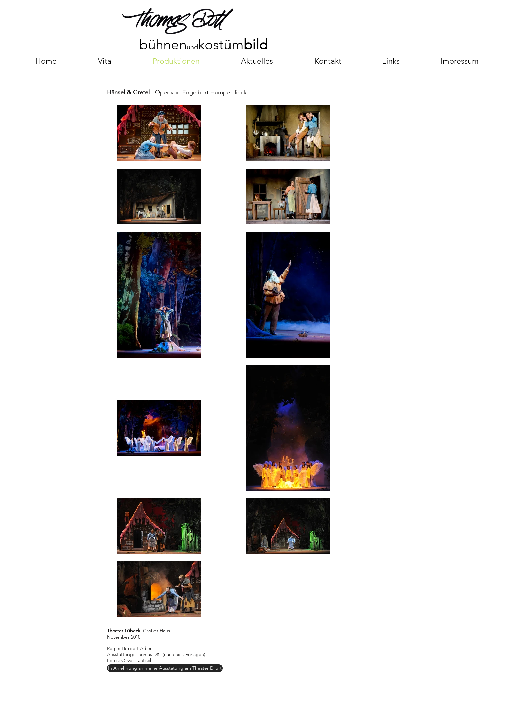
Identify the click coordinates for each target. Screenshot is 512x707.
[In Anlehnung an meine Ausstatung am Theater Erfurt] (165, 668)
